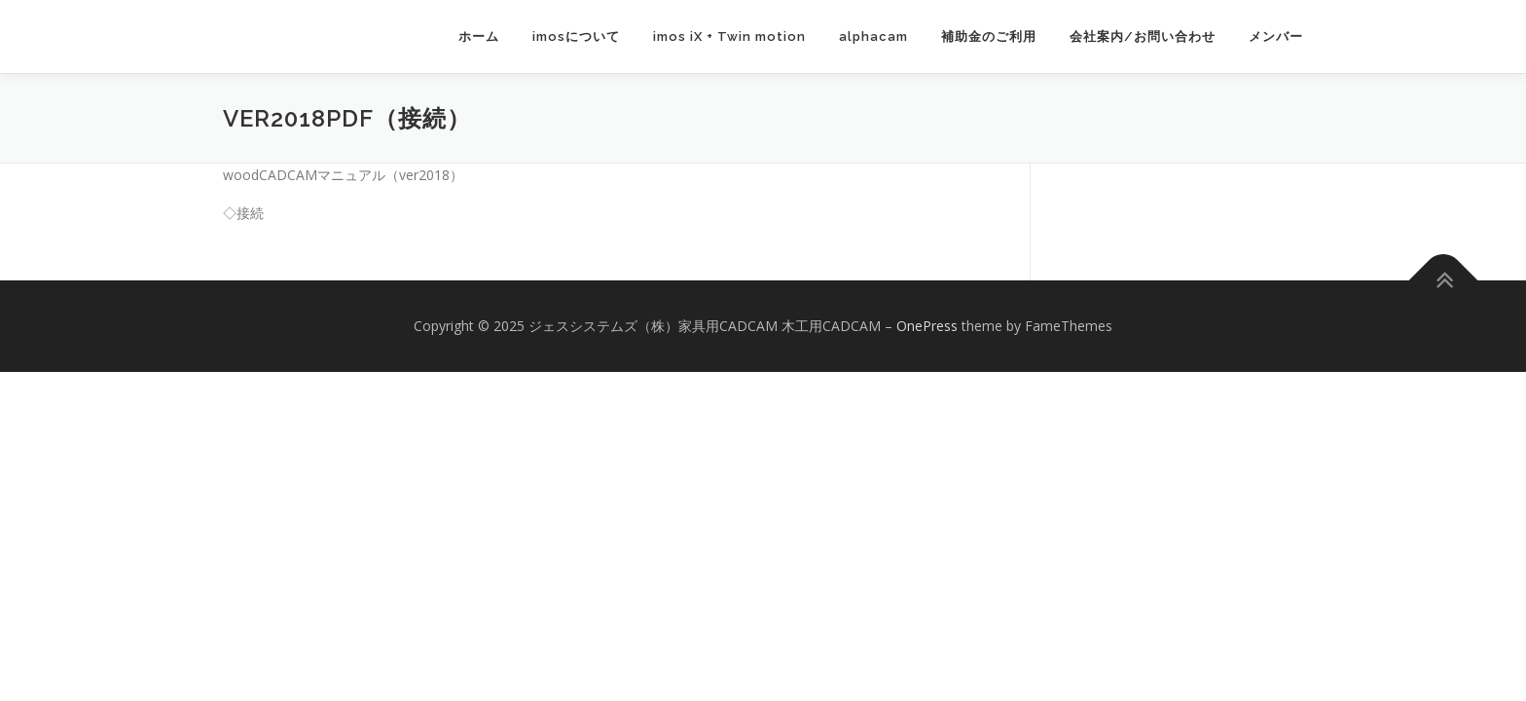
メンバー (1276, 36)
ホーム (478, 36)
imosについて (576, 36)
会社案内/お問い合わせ (1143, 36)
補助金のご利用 (988, 36)
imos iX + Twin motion (729, 36)
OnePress (927, 325)
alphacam (873, 36)
